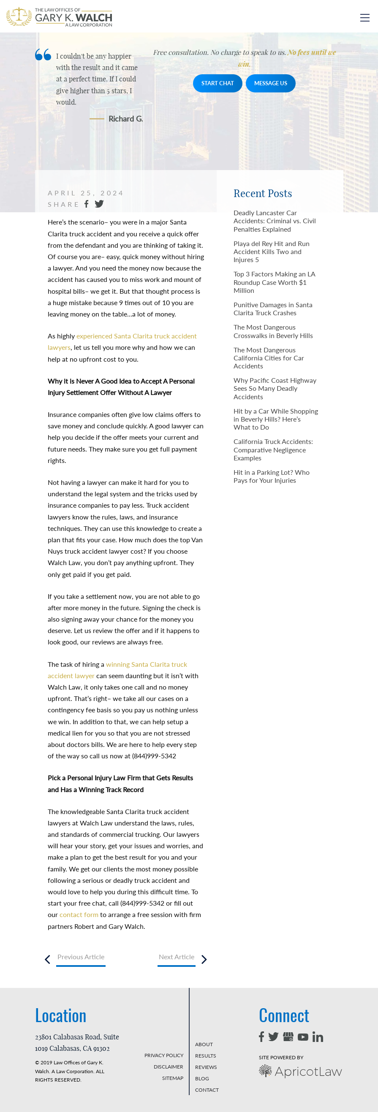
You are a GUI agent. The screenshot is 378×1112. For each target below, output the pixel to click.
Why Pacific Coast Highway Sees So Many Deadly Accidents (275, 388)
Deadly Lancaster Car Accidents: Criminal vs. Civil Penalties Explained (275, 220)
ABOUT (204, 1044)
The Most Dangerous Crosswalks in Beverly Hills (273, 331)
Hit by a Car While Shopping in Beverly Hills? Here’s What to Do (276, 419)
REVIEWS (206, 1067)
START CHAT (217, 83)
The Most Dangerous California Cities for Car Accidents (269, 358)
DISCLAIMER (168, 1066)
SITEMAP (172, 1078)
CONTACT (207, 1090)
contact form (78, 914)
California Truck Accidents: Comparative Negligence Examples (273, 449)
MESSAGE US (270, 83)
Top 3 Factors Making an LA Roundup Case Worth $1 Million (274, 282)
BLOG (202, 1078)
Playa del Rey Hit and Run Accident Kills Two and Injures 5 (272, 251)
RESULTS (205, 1055)
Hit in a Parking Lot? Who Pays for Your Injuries (272, 476)
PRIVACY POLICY (163, 1055)
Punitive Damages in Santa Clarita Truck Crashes (273, 308)
